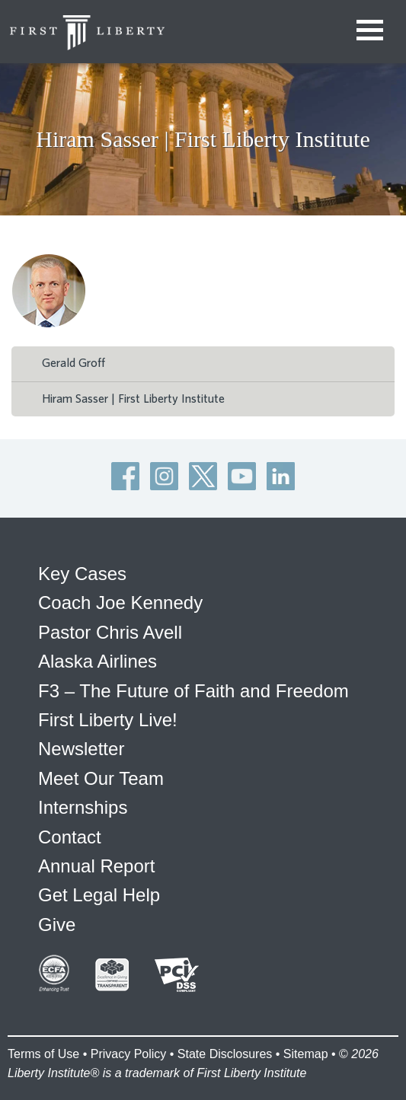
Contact (69, 837)
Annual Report (96, 866)
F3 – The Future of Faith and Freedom (193, 691)
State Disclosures (225, 1053)
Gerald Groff (73, 363)
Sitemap (305, 1053)
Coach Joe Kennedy (120, 602)
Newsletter (81, 748)
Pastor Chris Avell (110, 632)
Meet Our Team (101, 778)
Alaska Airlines (97, 661)
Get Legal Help (99, 895)
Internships (82, 807)
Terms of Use (43, 1053)
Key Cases (82, 573)
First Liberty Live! (107, 719)
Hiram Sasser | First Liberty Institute (133, 399)
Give (56, 924)
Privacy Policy (129, 1053)
